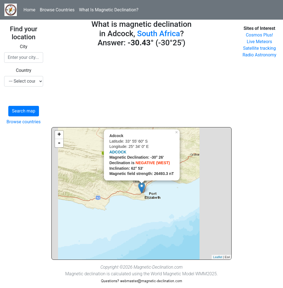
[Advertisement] (141, 88)
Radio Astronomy (259, 54)
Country (24, 70)
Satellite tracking (259, 48)
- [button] (59, 143)
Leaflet (217, 257)
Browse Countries (57, 9)
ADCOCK (117, 152)
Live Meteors (259, 41)
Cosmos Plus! (259, 35)
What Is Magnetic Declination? (108, 9)
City (23, 46)
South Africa (158, 33)
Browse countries (24, 121)
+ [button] (59, 135)
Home (29, 9)
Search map (23, 111)
